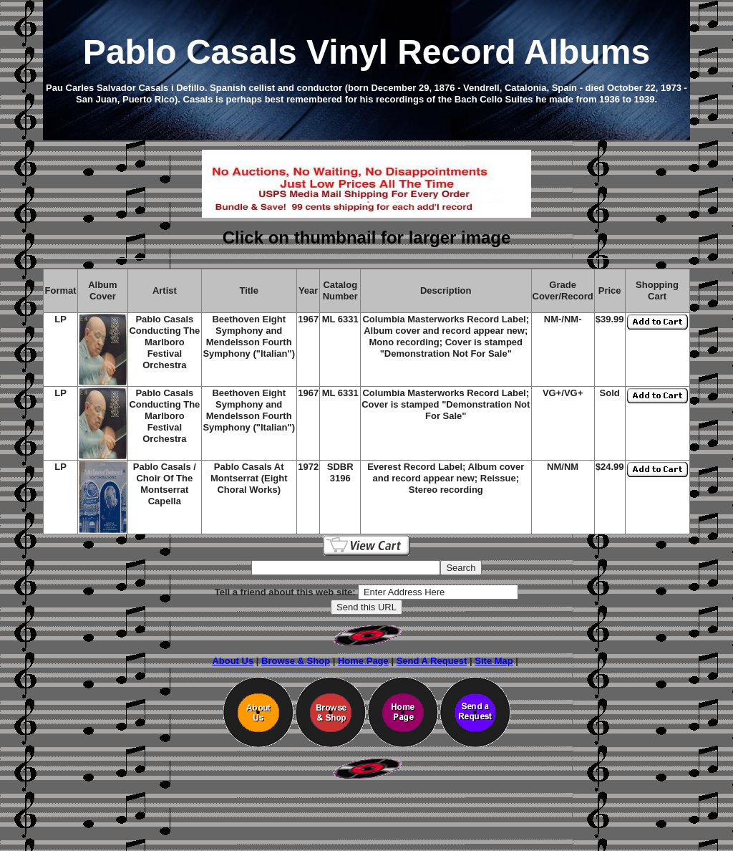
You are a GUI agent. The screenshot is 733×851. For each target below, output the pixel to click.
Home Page (363, 660)
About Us (232, 660)
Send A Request (432, 660)
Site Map (494, 660)
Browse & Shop (295, 660)
